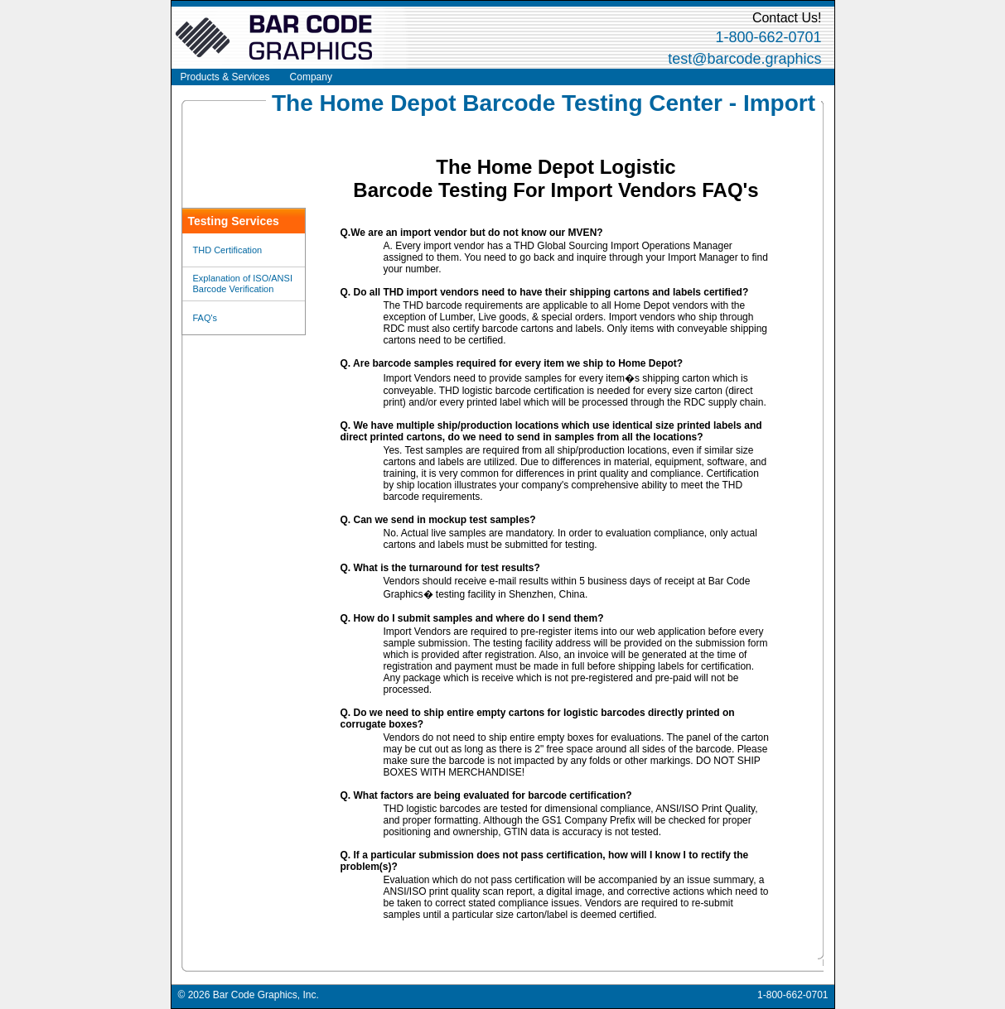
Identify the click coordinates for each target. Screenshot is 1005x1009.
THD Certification (228, 250)
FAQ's (205, 318)
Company (311, 77)
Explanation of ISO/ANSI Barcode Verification (242, 283)
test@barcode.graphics (744, 58)
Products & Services (225, 77)
